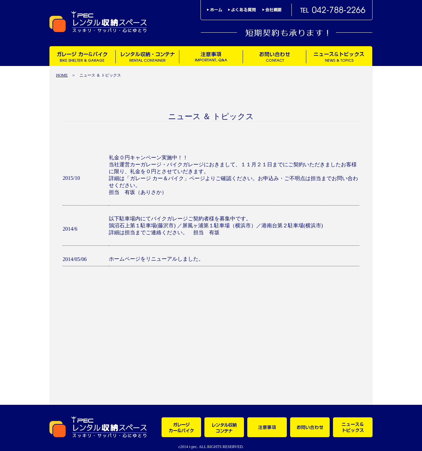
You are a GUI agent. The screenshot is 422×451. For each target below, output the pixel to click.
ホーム (217, 10)
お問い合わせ (274, 56)
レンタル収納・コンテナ (147, 56)
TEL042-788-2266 (333, 10)
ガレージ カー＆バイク (82, 56)
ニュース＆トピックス (339, 56)
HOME (62, 75)
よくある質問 (245, 10)
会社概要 (272, 10)
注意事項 (211, 56)
